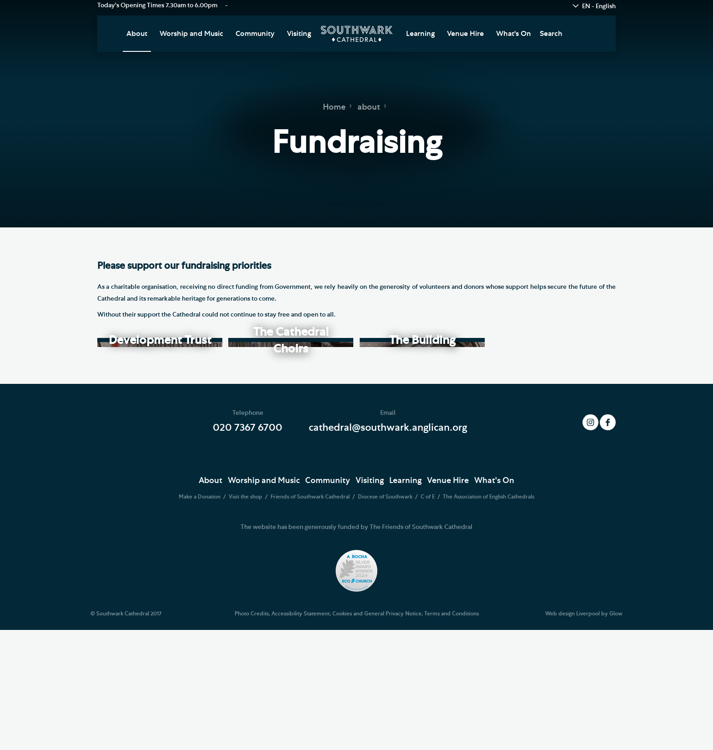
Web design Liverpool (572, 734)
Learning (420, 33)
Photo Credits (252, 734)
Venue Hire (465, 33)
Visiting (299, 33)
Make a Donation (200, 617)
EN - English (599, 6)
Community (255, 33)
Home (334, 107)
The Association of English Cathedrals (488, 617)
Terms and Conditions (451, 734)
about (368, 107)
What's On (513, 33)
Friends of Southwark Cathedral (311, 617)
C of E (428, 617)
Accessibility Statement (300, 734)
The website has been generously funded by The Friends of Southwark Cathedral (356, 647)
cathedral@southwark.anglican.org (388, 548)
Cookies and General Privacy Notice (377, 734)
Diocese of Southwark (386, 617)
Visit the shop (246, 617)
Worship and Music (191, 33)
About (136, 33)
